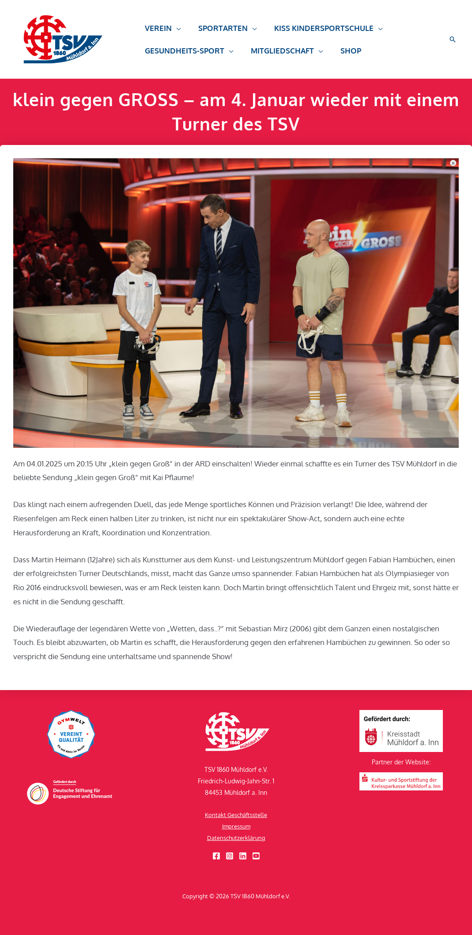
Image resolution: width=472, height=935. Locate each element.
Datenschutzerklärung (236, 837)
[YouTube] (256, 856)
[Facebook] (216, 856)
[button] (161, 32)
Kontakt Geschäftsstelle (236, 814)
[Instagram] (230, 856)
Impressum (236, 826)
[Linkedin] (243, 856)
